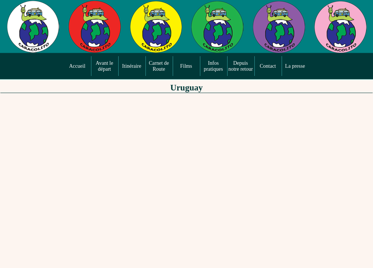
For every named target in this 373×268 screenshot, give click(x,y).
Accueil (77, 66)
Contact (268, 66)
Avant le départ (104, 66)
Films (186, 66)
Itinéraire (131, 66)
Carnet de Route (159, 66)
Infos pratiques (213, 66)
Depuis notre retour (240, 66)
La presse (295, 66)
